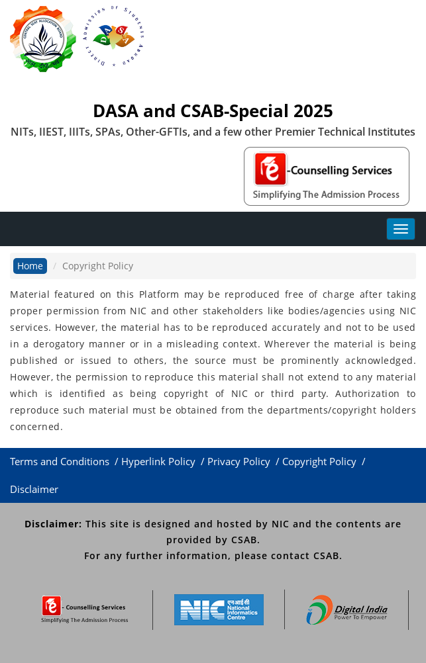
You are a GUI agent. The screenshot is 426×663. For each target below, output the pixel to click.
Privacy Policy (240, 461)
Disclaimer (35, 489)
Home (30, 265)
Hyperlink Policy (159, 461)
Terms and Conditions (61, 461)
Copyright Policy (320, 461)
